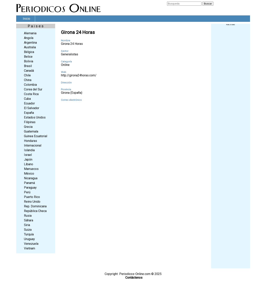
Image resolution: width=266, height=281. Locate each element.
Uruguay (29, 239)
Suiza (28, 230)
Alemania (30, 33)
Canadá (29, 70)
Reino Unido (32, 201)
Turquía (29, 234)
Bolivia (28, 61)
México (29, 173)
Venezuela (31, 244)
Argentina (30, 42)
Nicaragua (30, 178)
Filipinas (29, 122)
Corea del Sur (33, 89)
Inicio (26, 18)
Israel (28, 155)
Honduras (30, 141)
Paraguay (30, 187)
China (27, 80)
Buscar (208, 3)
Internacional (32, 145)
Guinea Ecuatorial (35, 136)
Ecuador (29, 103)
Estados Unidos (35, 117)
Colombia (30, 85)
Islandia (29, 150)
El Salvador (31, 108)
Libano (28, 164)
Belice (28, 56)
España (29, 113)
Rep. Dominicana (35, 206)
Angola (28, 38)
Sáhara (28, 220)
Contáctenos (133, 277)
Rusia (28, 215)
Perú (27, 192)
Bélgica (29, 52)
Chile (27, 75)
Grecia (28, 127)
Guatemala (31, 131)
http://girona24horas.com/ (78, 75)
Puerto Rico (32, 197)
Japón (28, 159)
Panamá (29, 183)
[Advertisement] (230, 84)
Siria (27, 225)
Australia (30, 47)
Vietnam (29, 248)
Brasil (28, 66)
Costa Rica (31, 94)
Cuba (27, 99)
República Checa (35, 211)
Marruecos (31, 169)
